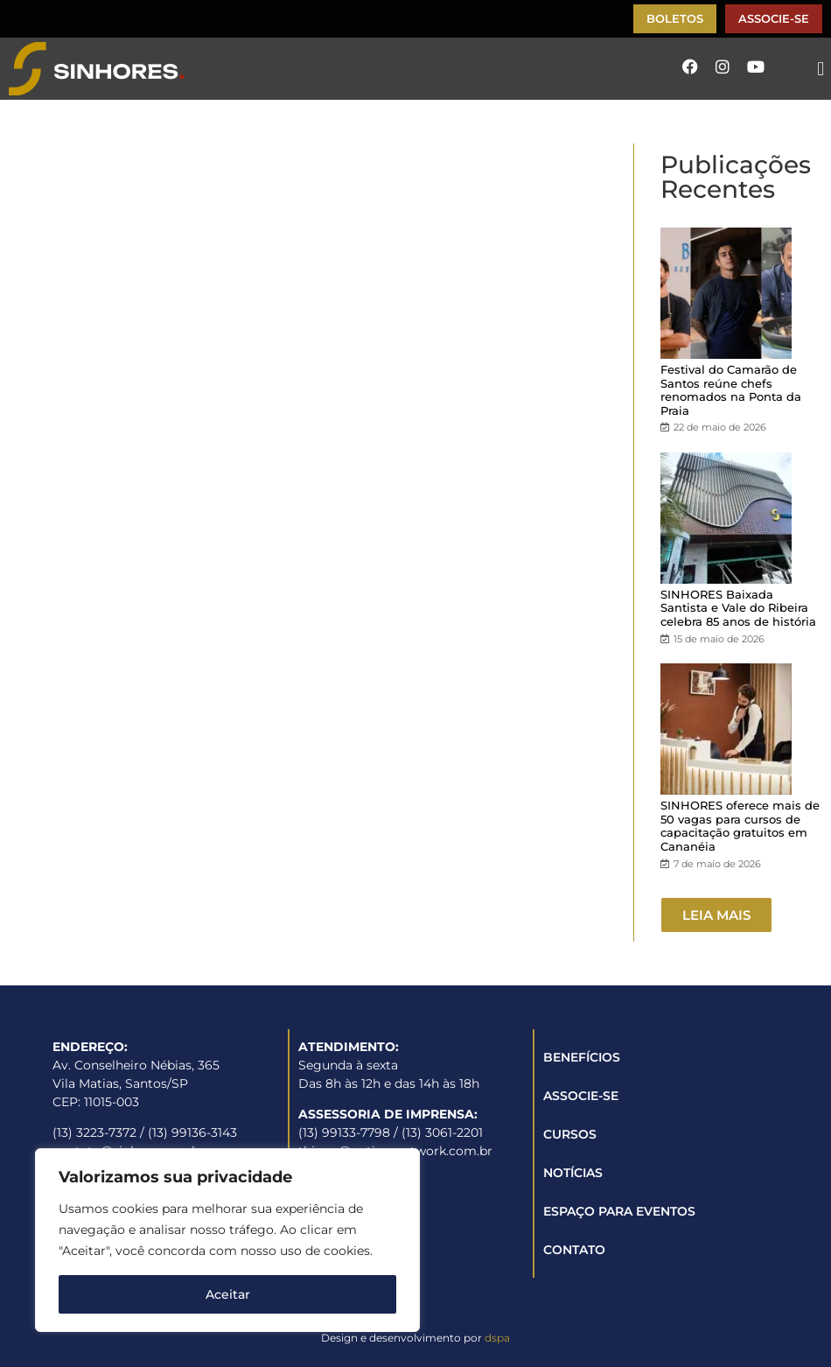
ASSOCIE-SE (580, 1096)
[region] (227, 1240)
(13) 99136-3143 (192, 1132)
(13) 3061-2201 (442, 1132)
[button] (821, 69)
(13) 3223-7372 (94, 1132)
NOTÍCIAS (573, 1173)
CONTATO (574, 1250)
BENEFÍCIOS (581, 1057)
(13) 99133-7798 (344, 1132)
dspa (497, 1337)
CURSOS (570, 1134)
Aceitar (228, 1294)
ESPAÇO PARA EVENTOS (619, 1211)
